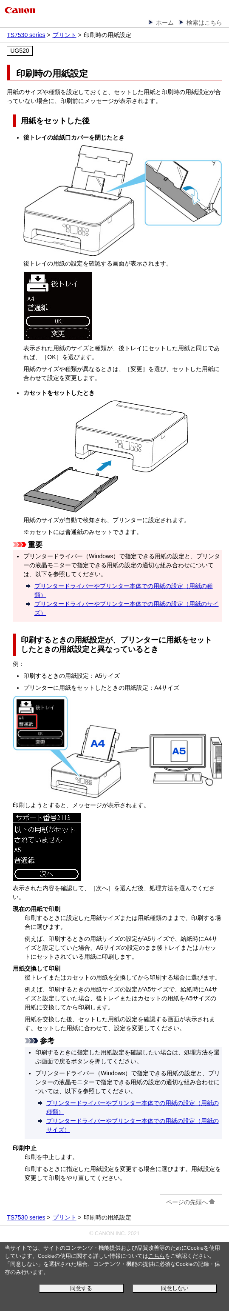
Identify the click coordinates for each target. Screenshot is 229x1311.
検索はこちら (204, 22)
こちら (156, 1256)
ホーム (165, 22)
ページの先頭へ (191, 1202)
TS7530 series (26, 34)
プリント (64, 34)
